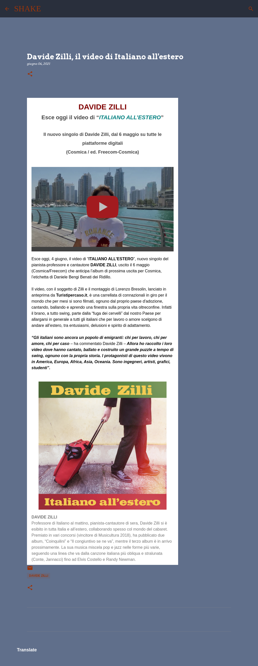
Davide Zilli (38, 575)
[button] (30, 74)
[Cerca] (48, 9)
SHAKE (27, 8)
